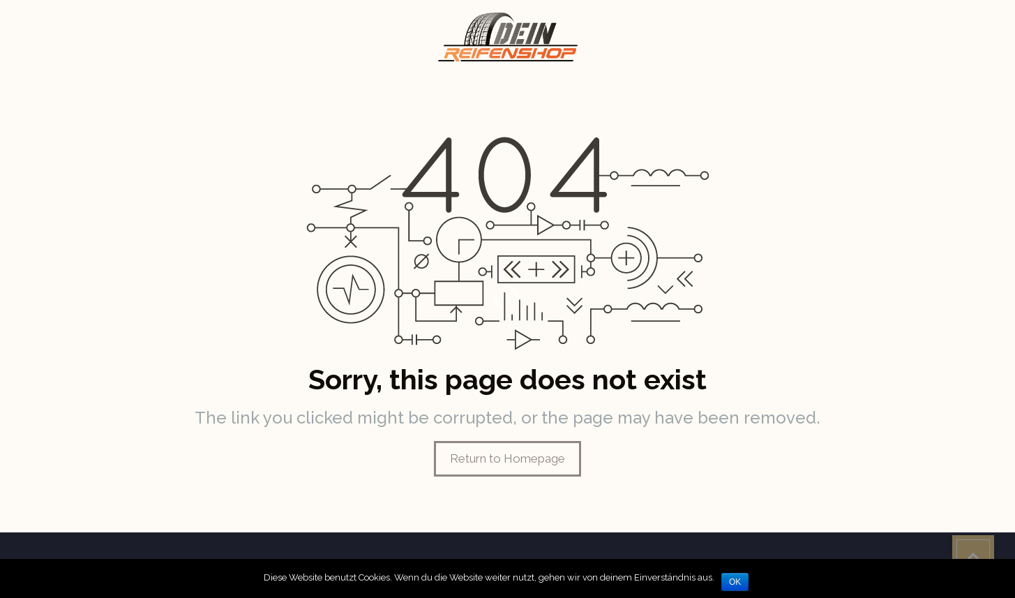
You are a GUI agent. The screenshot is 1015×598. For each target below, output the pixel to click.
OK (735, 582)
